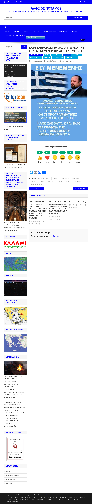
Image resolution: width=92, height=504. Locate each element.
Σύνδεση (9, 471)
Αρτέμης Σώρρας (43, 178)
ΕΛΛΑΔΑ (37, 31)
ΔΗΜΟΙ (47, 55)
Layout (67, 499)
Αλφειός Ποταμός (52, 61)
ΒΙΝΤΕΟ (74, 31)
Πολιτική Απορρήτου (12, 502)
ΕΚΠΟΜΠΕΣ (40, 499)
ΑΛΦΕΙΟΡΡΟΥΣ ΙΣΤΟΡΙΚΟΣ (14, 35)
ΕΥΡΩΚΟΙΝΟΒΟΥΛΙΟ (51, 497)
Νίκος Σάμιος (73, 207)
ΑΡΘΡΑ (61, 499)
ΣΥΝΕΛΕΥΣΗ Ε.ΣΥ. (71, 57)
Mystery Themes (49, 495)
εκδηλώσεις (76, 178)
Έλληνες (41, 181)
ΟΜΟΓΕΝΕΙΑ (24, 497)
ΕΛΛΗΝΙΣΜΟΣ (77, 55)
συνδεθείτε (54, 236)
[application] (15, 70)
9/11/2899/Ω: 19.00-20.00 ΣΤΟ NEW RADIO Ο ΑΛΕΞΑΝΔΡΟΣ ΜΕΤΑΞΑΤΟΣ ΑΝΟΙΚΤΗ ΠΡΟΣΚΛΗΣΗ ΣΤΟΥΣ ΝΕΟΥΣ (38, 189)
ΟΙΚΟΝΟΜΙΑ (63, 31)
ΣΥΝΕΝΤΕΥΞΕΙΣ (51, 499)
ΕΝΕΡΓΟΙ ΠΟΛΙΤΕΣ (35, 57)
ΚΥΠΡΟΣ (33, 497)
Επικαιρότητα (77, 181)
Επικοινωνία (75, 499)
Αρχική (7, 31)
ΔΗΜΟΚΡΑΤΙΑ (56, 55)
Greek (32, 37)
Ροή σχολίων (10, 479)
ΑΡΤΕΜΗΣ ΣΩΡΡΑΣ (36, 55)
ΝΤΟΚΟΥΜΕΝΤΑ (24, 499)
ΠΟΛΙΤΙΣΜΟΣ (73, 497)
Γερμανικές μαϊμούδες (77, 202)
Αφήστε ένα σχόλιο (68, 61)
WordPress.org (11, 483)
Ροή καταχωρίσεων (12, 475)
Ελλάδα (33, 181)
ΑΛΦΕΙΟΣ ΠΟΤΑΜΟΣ (46, 8)
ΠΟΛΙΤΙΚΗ (17, 31)
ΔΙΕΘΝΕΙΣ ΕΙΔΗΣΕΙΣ (50, 31)
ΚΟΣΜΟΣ (26, 31)
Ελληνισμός (51, 181)
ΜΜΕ (33, 499)
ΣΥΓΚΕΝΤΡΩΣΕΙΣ (58, 57)
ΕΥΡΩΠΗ (40, 497)
